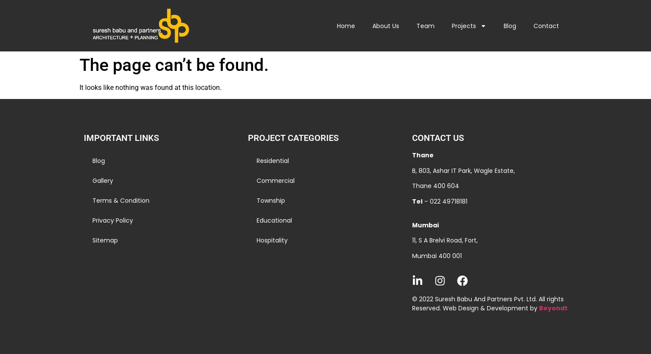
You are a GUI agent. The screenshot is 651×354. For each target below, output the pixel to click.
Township (271, 200)
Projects (469, 26)
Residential (273, 160)
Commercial (276, 180)
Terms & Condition (120, 200)
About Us (385, 26)
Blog (510, 26)
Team (425, 26)
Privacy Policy (112, 220)
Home (346, 26)
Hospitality (272, 240)
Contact (546, 26)
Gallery (102, 180)
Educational (274, 220)
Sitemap (105, 240)
